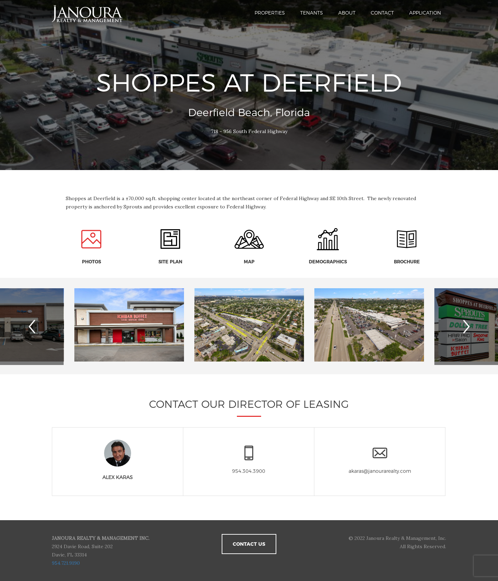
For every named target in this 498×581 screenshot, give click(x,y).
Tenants (311, 13)
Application (425, 13)
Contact (382, 13)
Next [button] (471, 327)
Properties (270, 13)
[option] (249, 326)
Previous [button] (42, 327)
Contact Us (249, 544)
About (347, 13)
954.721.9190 (66, 563)
